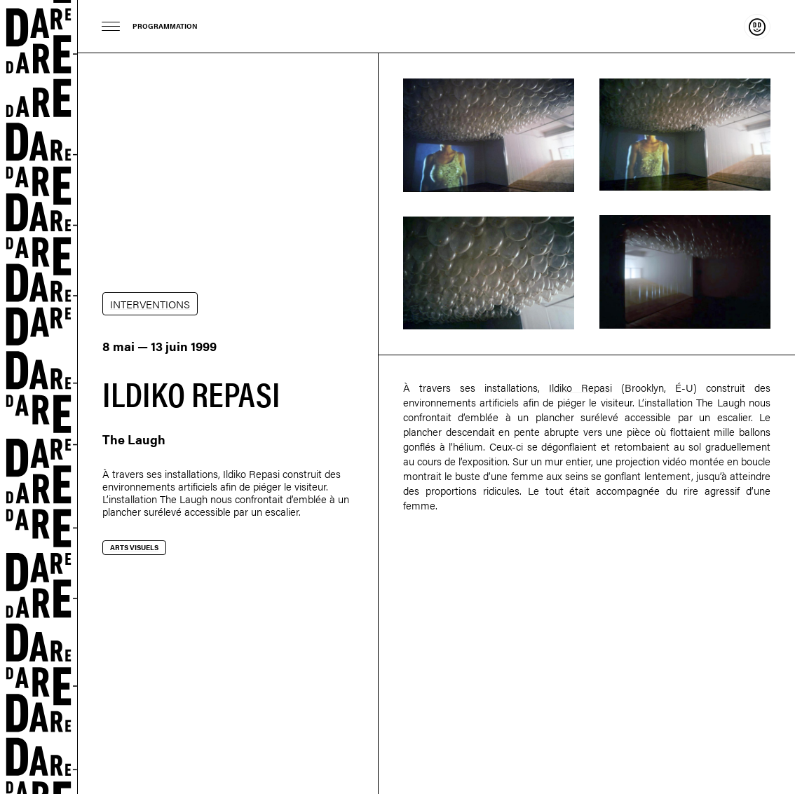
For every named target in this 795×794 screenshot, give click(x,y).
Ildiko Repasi (251, 473)
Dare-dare (39, 397)
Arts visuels (134, 547)
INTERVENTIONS (150, 303)
